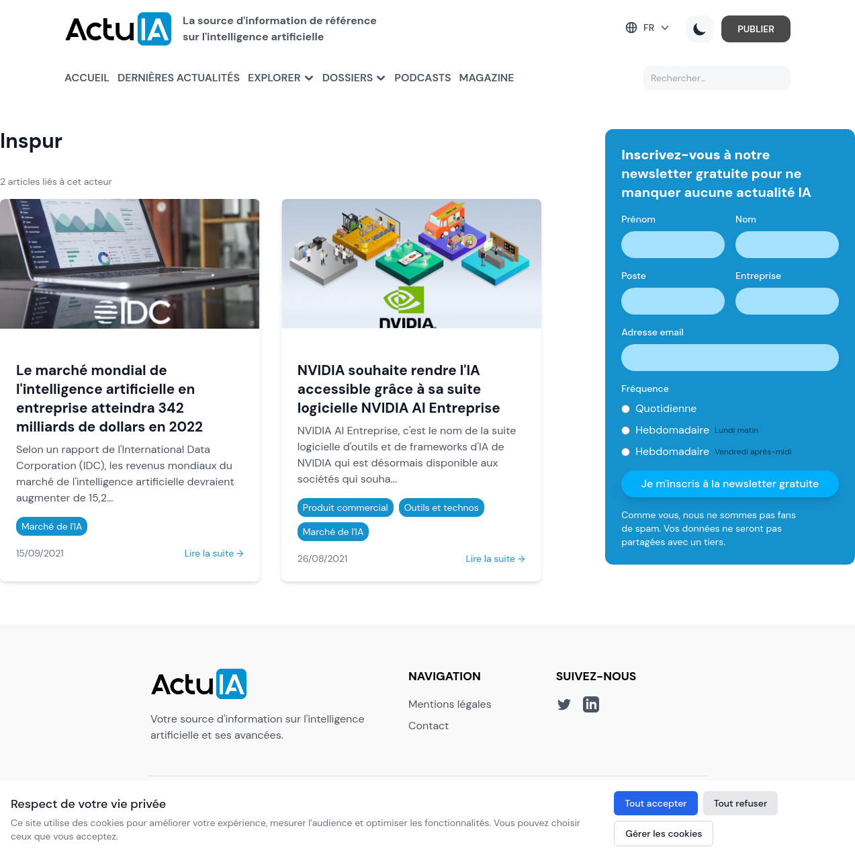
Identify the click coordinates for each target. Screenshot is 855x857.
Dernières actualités (179, 78)
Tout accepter (655, 803)
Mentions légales (450, 704)
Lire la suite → (214, 553)
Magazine (486, 78)
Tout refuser (741, 803)
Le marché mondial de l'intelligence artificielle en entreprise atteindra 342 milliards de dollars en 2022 (109, 398)
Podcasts (422, 78)
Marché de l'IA (51, 526)
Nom (745, 219)
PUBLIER (755, 29)
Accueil (86, 78)
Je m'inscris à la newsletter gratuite (730, 484)
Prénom (638, 219)
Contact (428, 726)
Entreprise (758, 276)
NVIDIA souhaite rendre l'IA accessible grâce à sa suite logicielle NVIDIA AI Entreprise (399, 389)
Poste (633, 276)
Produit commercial (345, 507)
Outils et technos (441, 507)
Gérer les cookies (663, 833)
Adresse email (652, 332)
